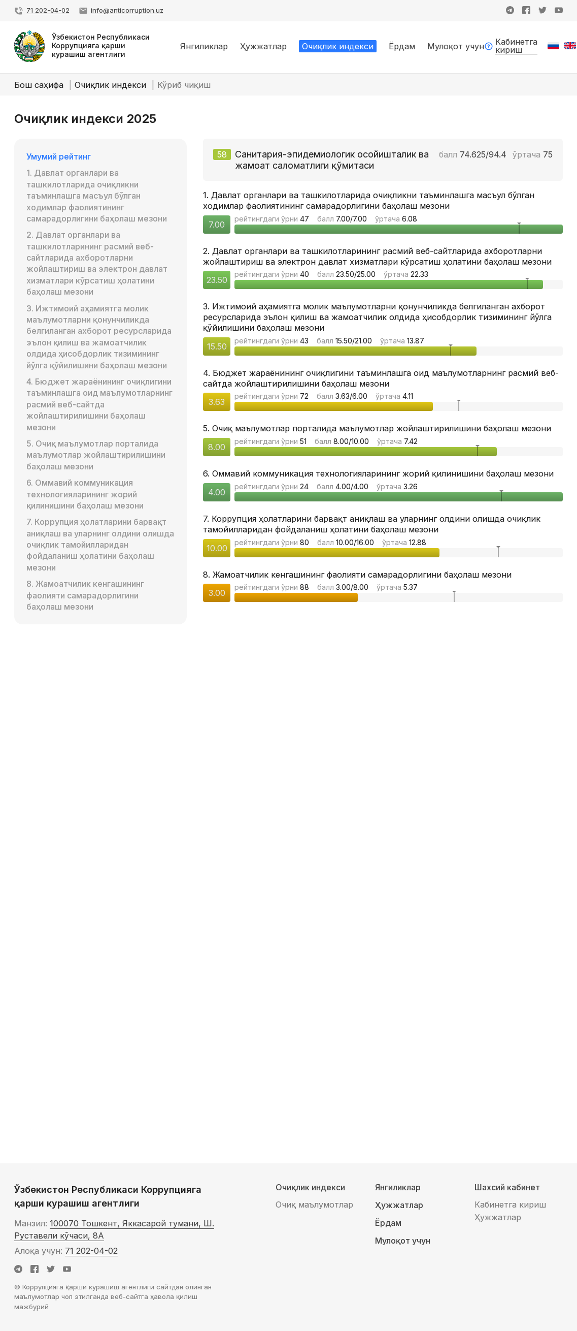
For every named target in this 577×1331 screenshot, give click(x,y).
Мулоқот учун (402, 1241)
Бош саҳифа (40, 85)
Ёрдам (388, 1223)
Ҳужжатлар (399, 1205)
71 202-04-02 (91, 1251)
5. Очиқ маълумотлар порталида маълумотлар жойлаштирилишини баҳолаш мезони (95, 454)
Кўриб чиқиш (184, 85)
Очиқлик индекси (112, 85)
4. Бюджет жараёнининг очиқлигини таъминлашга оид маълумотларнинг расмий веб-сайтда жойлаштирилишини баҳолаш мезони (99, 404)
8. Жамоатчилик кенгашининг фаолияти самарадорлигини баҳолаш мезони (85, 595)
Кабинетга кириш (510, 1204)
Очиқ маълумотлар (314, 1204)
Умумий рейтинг (58, 156)
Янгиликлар (398, 1187)
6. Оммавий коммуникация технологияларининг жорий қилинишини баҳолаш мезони (85, 494)
